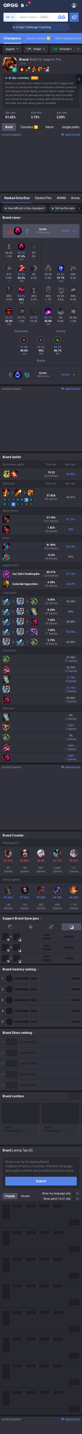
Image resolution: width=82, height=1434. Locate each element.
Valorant (8, 1271)
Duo (5, 1355)
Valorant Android (14, 1414)
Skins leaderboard (68, 38)
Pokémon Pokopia (15, 1318)
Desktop (8, 1345)
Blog (6, 1238)
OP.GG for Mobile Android (20, 1393)
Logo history (11, 1243)
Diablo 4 (8, 1339)
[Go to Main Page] (10, 5)
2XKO (6, 1287)
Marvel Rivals (12, 1292)
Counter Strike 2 (14, 1302)
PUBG (6, 1281)
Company (9, 1233)
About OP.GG (11, 1228)
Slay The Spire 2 (14, 1324)
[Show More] (24, 5)
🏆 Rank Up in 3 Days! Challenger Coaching (42, 27)
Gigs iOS (8, 1430)
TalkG (6, 1361)
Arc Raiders (11, 1308)
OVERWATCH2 (13, 1276)
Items (50, 127)
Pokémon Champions (17, 1334)
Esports (8, 1366)
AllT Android (11, 1404)
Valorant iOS (11, 1420)
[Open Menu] (74, 5)
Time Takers (11, 1329)
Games (7, 1350)
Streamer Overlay (15, 1376)
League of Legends (16, 1260)
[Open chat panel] (78, 79)
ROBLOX (8, 1313)
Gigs (6, 1371)
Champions (12, 38)
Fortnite (8, 1297)
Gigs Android (11, 1425)
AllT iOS (8, 1409)
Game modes (38, 38)
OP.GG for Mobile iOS (17, 1399)
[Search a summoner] (61, 17)
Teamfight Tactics (15, 1265)
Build (9, 127)
